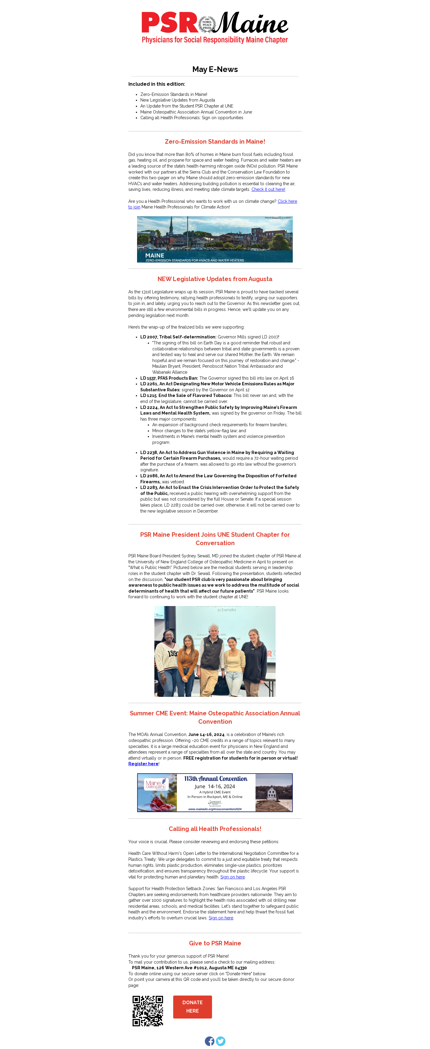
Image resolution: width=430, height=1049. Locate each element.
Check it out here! (268, 189)
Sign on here (232, 877)
